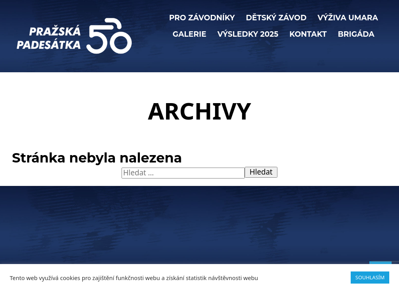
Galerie (189, 34)
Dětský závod (276, 17)
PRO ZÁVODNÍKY (202, 17)
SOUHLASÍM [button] (370, 277)
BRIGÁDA (356, 34)
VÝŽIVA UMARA (348, 17)
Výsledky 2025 (247, 34)
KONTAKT (308, 34)
